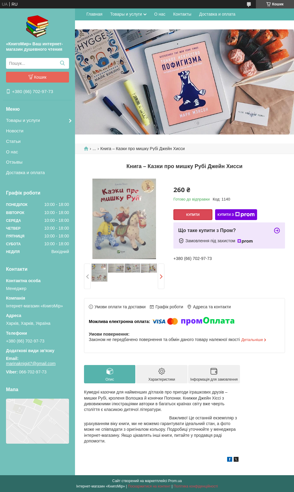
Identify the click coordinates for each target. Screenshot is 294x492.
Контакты (182, 14)
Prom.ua (175, 481)
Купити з (236, 214)
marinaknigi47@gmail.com (31, 363)
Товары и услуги (23, 120)
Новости (14, 130)
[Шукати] (62, 63)
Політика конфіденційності (195, 486)
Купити (193, 214)
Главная (94, 14)
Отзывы (14, 162)
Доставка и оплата (25, 172)
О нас (12, 151)
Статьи (13, 141)
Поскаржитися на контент (149, 486)
